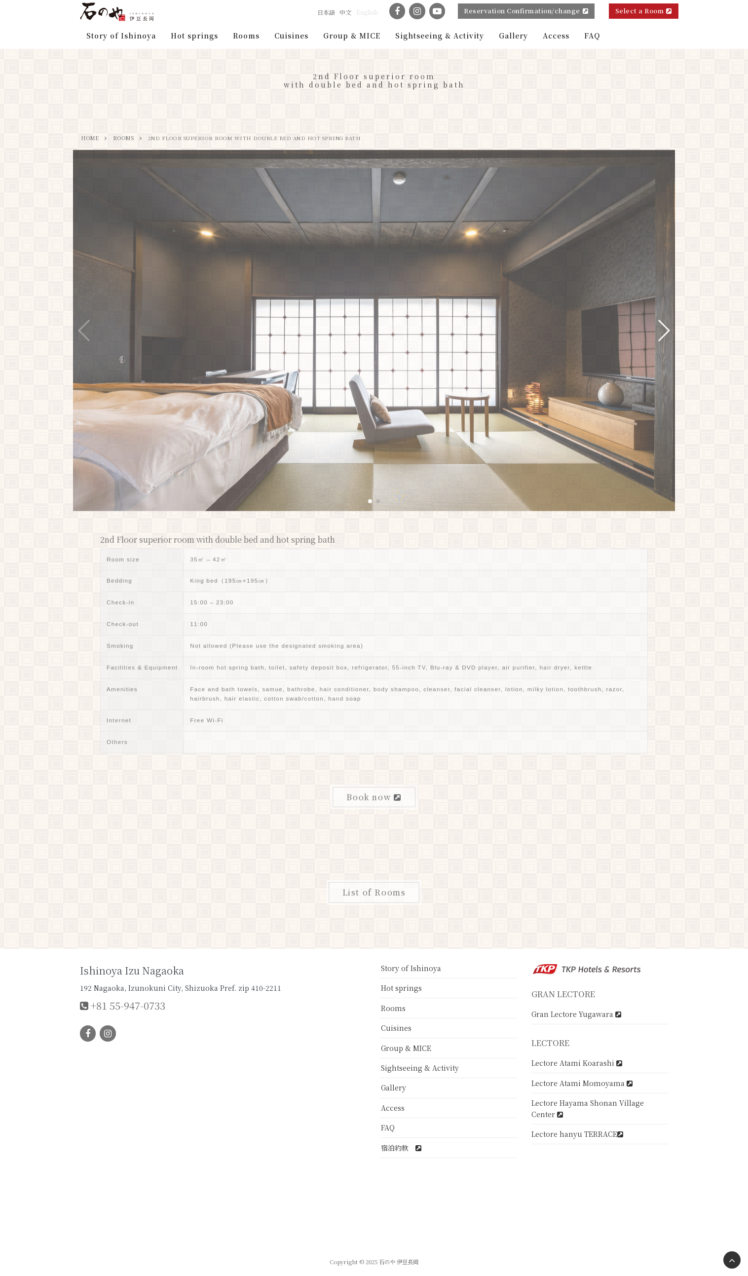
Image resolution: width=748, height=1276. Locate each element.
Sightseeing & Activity (420, 1068)
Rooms (393, 1008)
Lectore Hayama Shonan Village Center (587, 1108)
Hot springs (401, 988)
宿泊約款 (401, 1148)
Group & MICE (406, 1048)
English (367, 12)
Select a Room (643, 10)
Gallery (393, 1087)
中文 (345, 12)
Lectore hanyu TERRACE (577, 1134)
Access (393, 1108)
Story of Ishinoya (411, 968)
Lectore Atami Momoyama (582, 1083)
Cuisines (396, 1028)
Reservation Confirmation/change (526, 10)
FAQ (388, 1127)
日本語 (326, 12)
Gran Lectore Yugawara (576, 1014)
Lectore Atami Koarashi (576, 1063)
